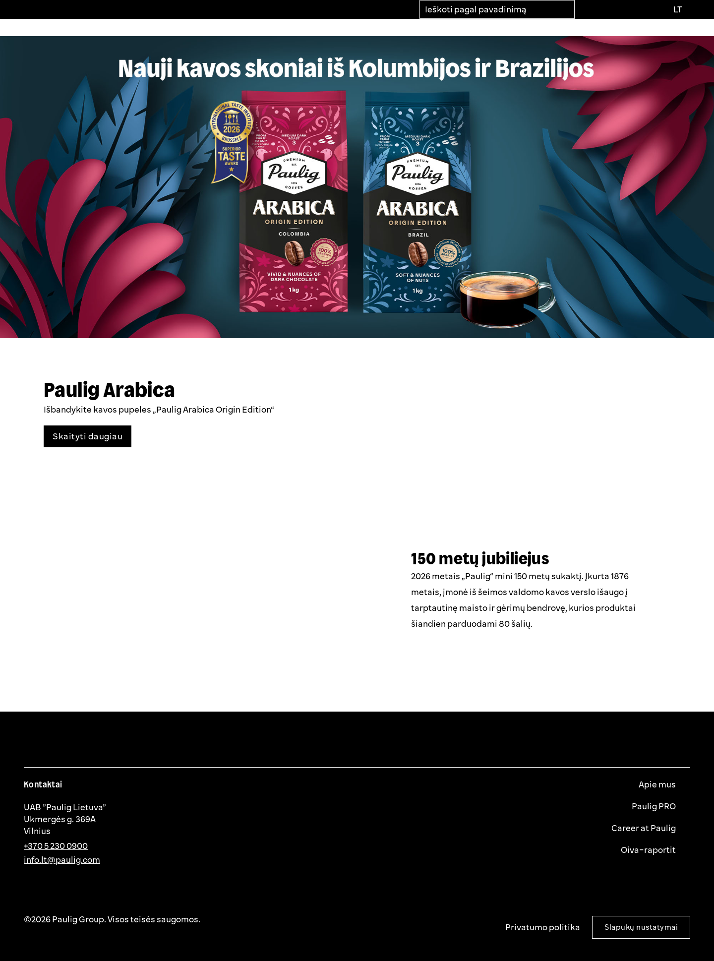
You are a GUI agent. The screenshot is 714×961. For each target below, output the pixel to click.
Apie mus (658, 784)
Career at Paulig (644, 828)
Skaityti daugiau (87, 436)
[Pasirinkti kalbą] (677, 9)
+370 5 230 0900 (56, 846)
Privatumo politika (542, 927)
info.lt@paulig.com (62, 859)
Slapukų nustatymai (641, 927)
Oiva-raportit (649, 850)
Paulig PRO (654, 806)
